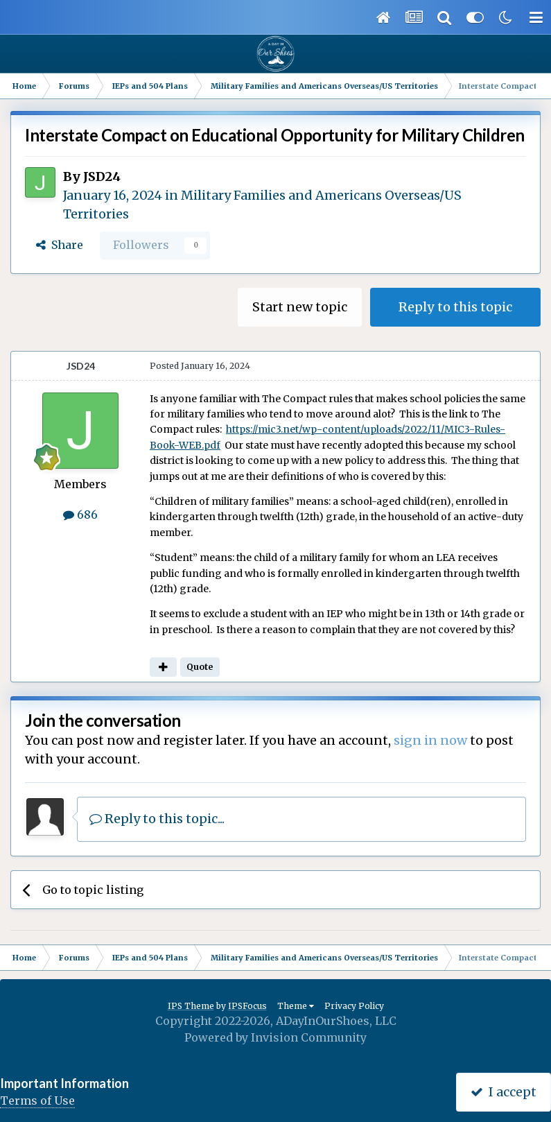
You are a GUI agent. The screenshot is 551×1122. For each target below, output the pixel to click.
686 (80, 514)
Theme (295, 1006)
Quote (199, 667)
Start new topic (299, 307)
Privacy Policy (354, 1006)
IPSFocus (247, 1006)
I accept (503, 1092)
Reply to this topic (455, 307)
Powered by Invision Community (275, 1037)
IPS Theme (191, 1006)
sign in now (430, 740)
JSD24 (102, 176)
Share (59, 245)
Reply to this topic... (157, 819)
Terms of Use (37, 1100)
